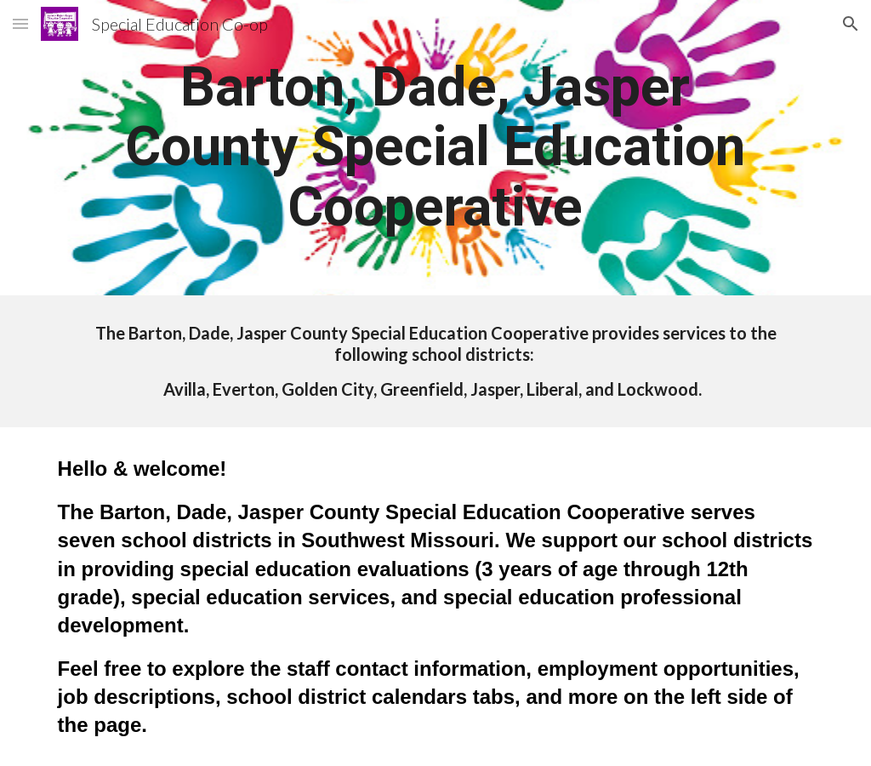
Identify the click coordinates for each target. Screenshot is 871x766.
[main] (435, 147)
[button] (20, 23)
